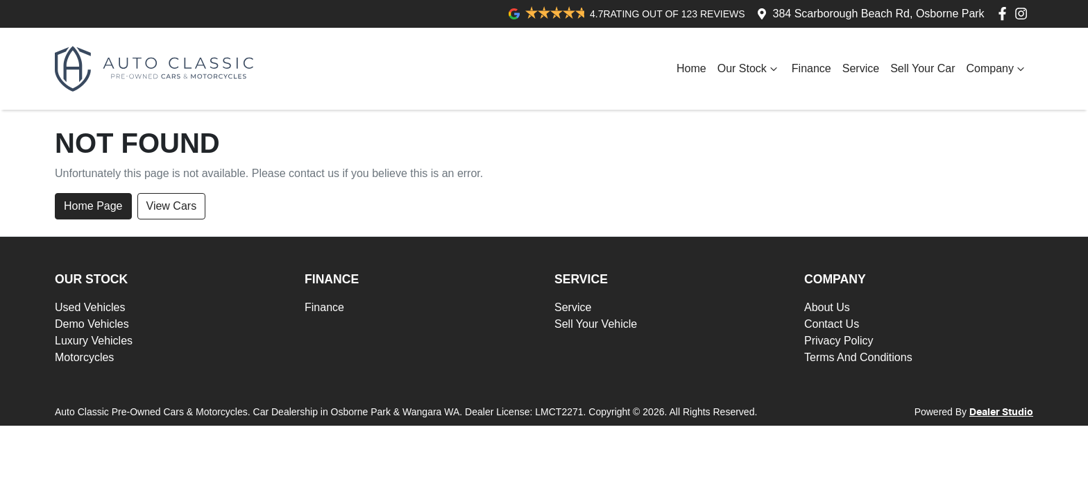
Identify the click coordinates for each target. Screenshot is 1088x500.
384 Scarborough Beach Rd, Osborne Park (879, 13)
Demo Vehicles (92, 324)
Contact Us (831, 324)
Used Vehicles (90, 307)
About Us (827, 307)
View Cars (171, 206)
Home (691, 68)
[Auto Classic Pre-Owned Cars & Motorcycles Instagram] (1023, 13)
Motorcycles (84, 357)
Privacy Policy (839, 341)
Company (997, 69)
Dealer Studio (1001, 412)
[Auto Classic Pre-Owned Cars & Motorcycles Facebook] (1005, 13)
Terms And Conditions (858, 357)
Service (860, 68)
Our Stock (749, 69)
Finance (811, 68)
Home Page (93, 206)
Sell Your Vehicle (595, 324)
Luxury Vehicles (94, 341)
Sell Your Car (922, 68)
